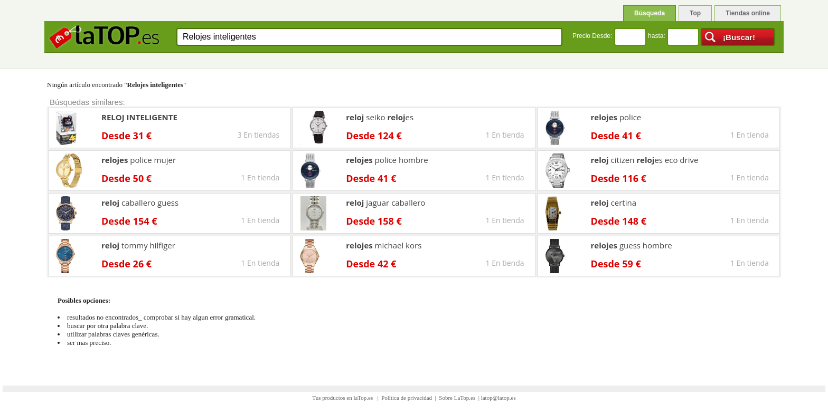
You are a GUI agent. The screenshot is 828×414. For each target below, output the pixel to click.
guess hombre (631, 245)
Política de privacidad (406, 397)
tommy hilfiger (138, 245)
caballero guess (139, 202)
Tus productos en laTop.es (343, 397)
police (616, 117)
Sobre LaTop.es (457, 397)
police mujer (138, 160)
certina (613, 202)
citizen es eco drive (645, 160)
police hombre (387, 160)
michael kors (383, 245)
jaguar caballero (385, 202)
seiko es (379, 117)
